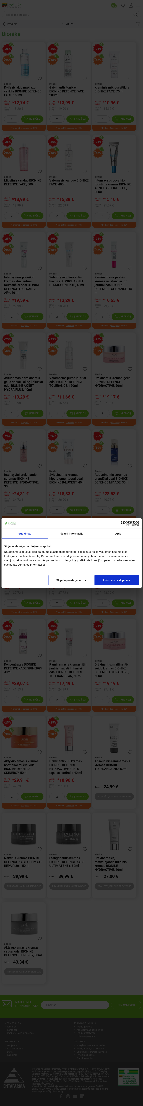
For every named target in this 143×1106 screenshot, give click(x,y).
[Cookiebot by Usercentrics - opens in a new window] (123, 523)
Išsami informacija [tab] (71, 533)
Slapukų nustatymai (71, 580)
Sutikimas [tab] (24, 533)
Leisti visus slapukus (116, 580)
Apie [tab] (118, 533)
